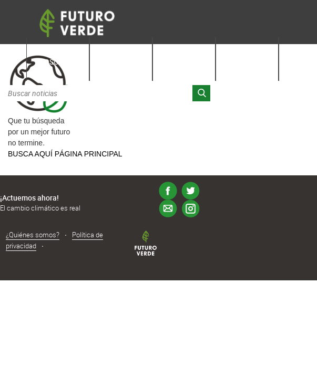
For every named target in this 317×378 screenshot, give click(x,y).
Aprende (121, 62)
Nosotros (58, 62)
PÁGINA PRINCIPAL (88, 154)
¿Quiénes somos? (32, 234)
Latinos (247, 62)
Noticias (184, 62)
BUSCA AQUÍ (30, 154)
